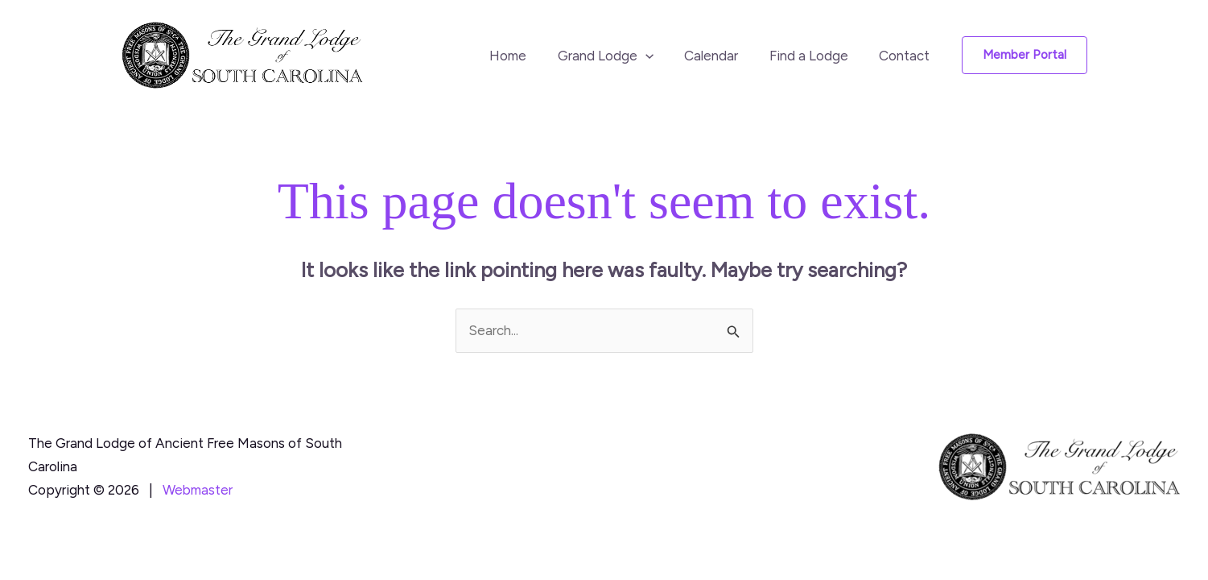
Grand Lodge (618, 55)
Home (523, 56)
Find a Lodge (814, 56)
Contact (906, 56)
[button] (657, 55)
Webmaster (198, 490)
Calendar (721, 56)
